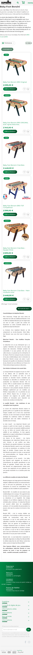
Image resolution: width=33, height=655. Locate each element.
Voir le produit (10, 89)
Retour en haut (24, 309)
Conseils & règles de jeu (11, 605)
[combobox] (8, 43)
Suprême (5, 602)
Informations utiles (9, 609)
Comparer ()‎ (7, 49)
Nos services (7, 616)
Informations (7, 613)
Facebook (25, 642)
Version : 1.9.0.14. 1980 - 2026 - (11, 650)
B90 (6, 37)
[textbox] (8, 43)
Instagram (29, 642)
